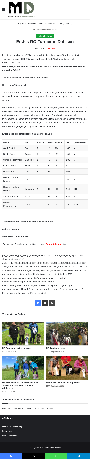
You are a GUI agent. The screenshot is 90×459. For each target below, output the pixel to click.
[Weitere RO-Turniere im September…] (67, 368)
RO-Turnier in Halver (56, 348)
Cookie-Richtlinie (9, 436)
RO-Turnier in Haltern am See (16, 348)
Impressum (7, 431)
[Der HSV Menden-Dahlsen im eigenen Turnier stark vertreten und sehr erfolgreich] (23, 368)
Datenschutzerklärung (12, 426)
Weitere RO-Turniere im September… (64, 382)
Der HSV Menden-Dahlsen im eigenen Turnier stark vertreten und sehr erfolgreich (20, 385)
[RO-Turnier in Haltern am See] (23, 334)
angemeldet (16, 408)
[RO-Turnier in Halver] (67, 334)
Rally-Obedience (49, 30)
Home (37, 30)
